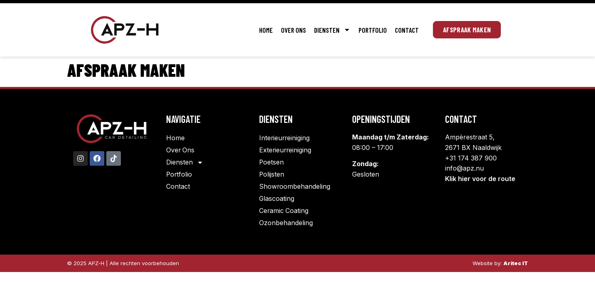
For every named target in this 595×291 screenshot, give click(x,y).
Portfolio (373, 30)
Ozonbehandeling (286, 223)
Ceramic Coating (284, 211)
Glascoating (277, 199)
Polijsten (272, 175)
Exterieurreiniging (285, 150)
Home (266, 30)
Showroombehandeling (295, 187)
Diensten (332, 29)
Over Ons (293, 30)
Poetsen (271, 162)
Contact (407, 30)
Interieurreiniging (285, 138)
